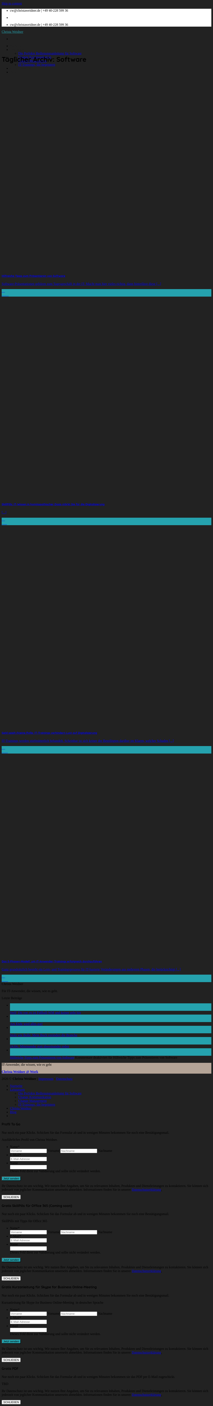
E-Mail (15, 1155)
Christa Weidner (12, 31)
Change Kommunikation (34, 1097)
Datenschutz (64, 1078)
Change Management (32, 1101)
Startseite (16, 46)
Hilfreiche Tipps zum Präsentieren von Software (42, 1057)
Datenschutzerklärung (146, 1189)
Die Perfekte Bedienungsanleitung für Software (50, 53)
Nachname (105, 1150)
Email (14, 1326)
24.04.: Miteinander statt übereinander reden (39, 1046)
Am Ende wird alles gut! (26, 1024)
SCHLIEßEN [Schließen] (11, 1197)
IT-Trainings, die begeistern (36, 64)
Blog (13, 72)
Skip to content (12, 3)
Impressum (45, 1078)
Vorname (53, 1150)
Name (15, 1147)
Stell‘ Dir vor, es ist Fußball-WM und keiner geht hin (45, 1012)
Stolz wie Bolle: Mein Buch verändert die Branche (43, 1035)
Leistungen (17, 49)
